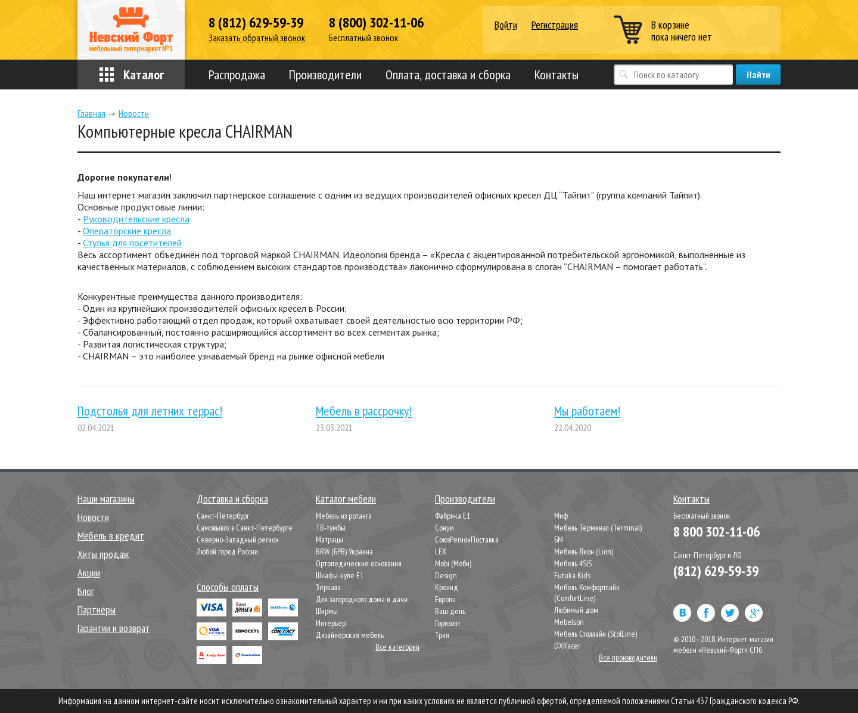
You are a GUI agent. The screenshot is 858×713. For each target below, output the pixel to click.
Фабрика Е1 (452, 515)
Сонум (444, 527)
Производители (325, 74)
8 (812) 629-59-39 (256, 22)
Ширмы (327, 611)
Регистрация (554, 25)
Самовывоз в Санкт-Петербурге (245, 527)
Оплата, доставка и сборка (448, 74)
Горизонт (448, 623)
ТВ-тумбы (331, 527)
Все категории (397, 646)
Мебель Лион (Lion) (583, 551)
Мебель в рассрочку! (364, 410)
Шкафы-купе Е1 (339, 575)
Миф (561, 515)
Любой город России (227, 551)
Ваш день (450, 611)
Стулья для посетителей (132, 243)
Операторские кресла (127, 231)
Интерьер (331, 623)
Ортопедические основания (359, 563)
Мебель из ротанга (344, 515)
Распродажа (237, 74)
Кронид (446, 587)
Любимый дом (576, 609)
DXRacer (567, 645)
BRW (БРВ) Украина (344, 551)
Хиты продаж (103, 554)
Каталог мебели (346, 499)
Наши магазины (106, 499)
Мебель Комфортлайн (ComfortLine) (587, 592)
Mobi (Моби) (453, 563)
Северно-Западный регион (238, 539)
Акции (88, 572)
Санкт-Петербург (223, 515)
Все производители (628, 657)
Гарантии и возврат (113, 628)
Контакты (556, 74)
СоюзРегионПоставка (467, 539)
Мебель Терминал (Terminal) (598, 527)
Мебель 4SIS (573, 563)
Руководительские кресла (136, 219)
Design (446, 575)
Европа (445, 599)
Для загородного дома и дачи (362, 599)
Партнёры (96, 609)
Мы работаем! (587, 410)
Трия (442, 635)
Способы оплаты (228, 587)
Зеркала (328, 587)
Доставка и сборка (232, 499)
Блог (85, 591)
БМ (558, 539)
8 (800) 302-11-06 (376, 22)
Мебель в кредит (110, 535)
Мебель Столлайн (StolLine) (595, 633)
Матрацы (329, 539)
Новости (93, 517)
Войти (506, 25)
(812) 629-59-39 (715, 571)
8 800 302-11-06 (716, 531)
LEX (440, 551)
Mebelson (569, 621)
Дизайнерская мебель (350, 635)
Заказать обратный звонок (257, 37)
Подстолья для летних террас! (149, 410)
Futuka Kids (572, 575)
